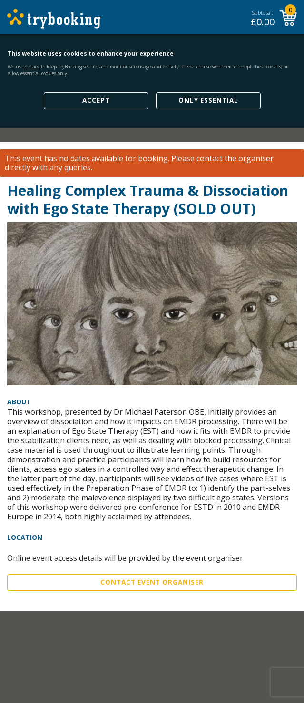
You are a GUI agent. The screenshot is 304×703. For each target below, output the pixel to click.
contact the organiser (235, 158)
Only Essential (208, 100)
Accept (96, 100)
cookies (32, 66)
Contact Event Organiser (152, 582)
